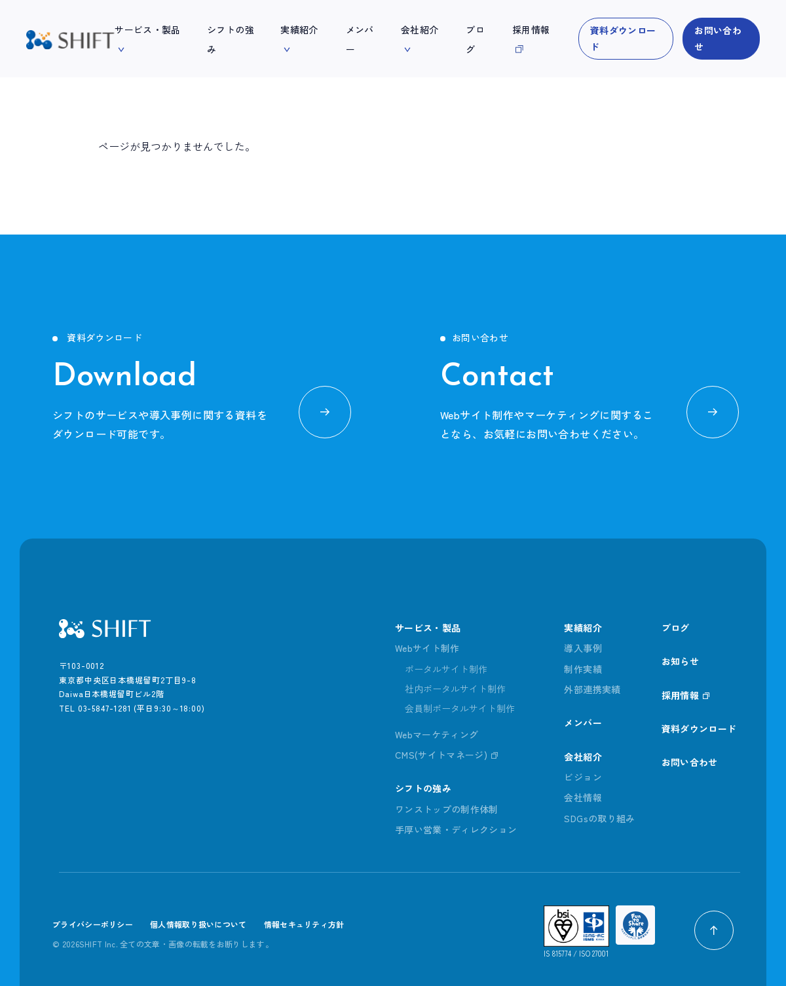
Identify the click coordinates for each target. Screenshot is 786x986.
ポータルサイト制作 (446, 668)
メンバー (582, 722)
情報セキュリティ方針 (304, 924)
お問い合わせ (717, 38)
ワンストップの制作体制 (446, 809)
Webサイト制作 (427, 647)
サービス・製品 (427, 627)
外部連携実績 (592, 689)
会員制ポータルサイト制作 (460, 708)
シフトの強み (423, 788)
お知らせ (680, 661)
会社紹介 (582, 756)
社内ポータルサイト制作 (455, 688)
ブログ (676, 627)
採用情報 (680, 695)
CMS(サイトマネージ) (441, 754)
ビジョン (582, 777)
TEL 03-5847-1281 (95, 707)
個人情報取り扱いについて (198, 924)
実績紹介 (582, 627)
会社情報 (582, 797)
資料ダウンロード (623, 38)
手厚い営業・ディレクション (456, 829)
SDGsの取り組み (599, 818)
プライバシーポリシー (92, 924)
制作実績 (582, 668)
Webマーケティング (437, 734)
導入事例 (582, 647)
